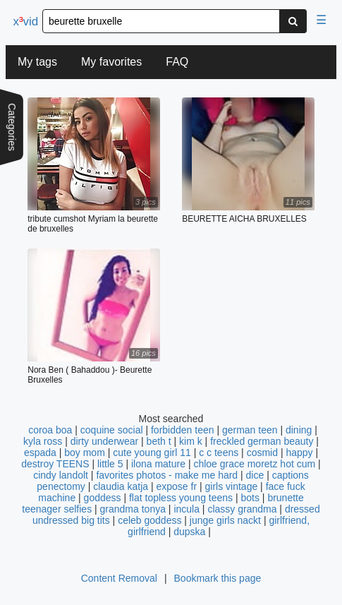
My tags (37, 62)
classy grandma (241, 509)
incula (186, 509)
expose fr (176, 486)
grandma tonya (133, 509)
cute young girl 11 (152, 452)
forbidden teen (182, 430)
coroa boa (50, 430)
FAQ (177, 62)
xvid (25, 21)
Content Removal (119, 578)
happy (299, 452)
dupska (189, 531)
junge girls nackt (225, 520)
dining (299, 430)
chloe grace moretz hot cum (254, 463)
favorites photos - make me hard (167, 475)
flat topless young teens (181, 497)
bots (249, 497)
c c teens (218, 452)
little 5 (110, 463)
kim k (190, 441)
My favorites (111, 62)
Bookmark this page (218, 578)
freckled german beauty (261, 441)
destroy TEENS (55, 463)
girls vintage (231, 486)
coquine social (111, 430)
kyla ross (42, 441)
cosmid (262, 452)
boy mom (84, 452)
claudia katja (120, 486)
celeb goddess (149, 520)
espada (40, 452)
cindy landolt (60, 475)
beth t (159, 441)
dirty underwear (105, 441)
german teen (250, 430)
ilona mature (158, 463)
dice (255, 475)
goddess (102, 497)
